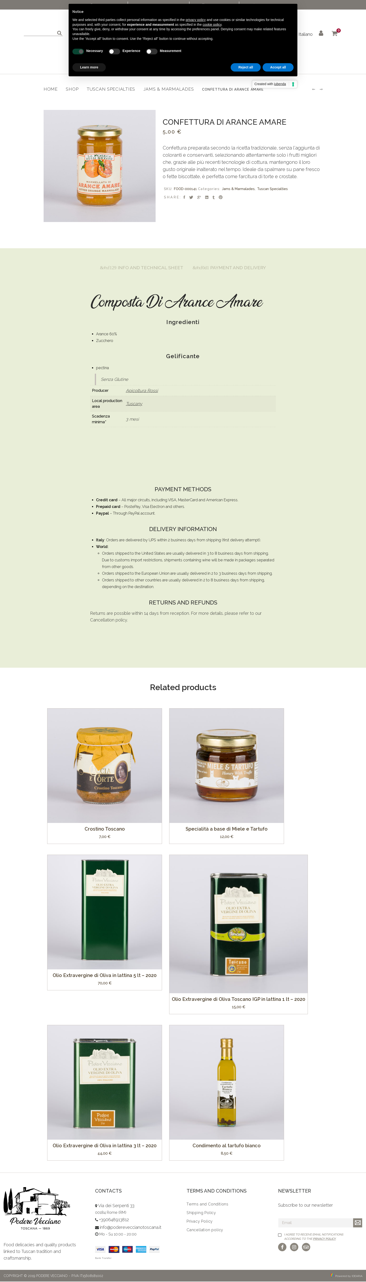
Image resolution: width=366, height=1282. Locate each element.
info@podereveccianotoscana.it (130, 1227)
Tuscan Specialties (272, 189)
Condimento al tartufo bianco (227, 1146)
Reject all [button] (245, 67)
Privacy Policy (324, 1239)
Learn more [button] (89, 67)
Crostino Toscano (105, 829)
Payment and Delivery (231, 268)
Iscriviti (357, 1223)
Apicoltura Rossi (142, 390)
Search (59, 32)
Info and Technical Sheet (139, 268)
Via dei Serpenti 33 (116, 1205)
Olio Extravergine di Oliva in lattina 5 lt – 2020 (105, 975)
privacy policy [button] (196, 20)
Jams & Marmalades (238, 189)
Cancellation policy (108, 620)
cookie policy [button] (212, 24)
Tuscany (134, 403)
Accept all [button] (278, 67)
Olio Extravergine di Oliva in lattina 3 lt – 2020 (105, 1146)
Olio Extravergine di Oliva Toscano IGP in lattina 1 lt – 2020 (238, 999)
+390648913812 (114, 1220)
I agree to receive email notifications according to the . (313, 1237)
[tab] (140, 268)
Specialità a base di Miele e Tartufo (227, 829)
